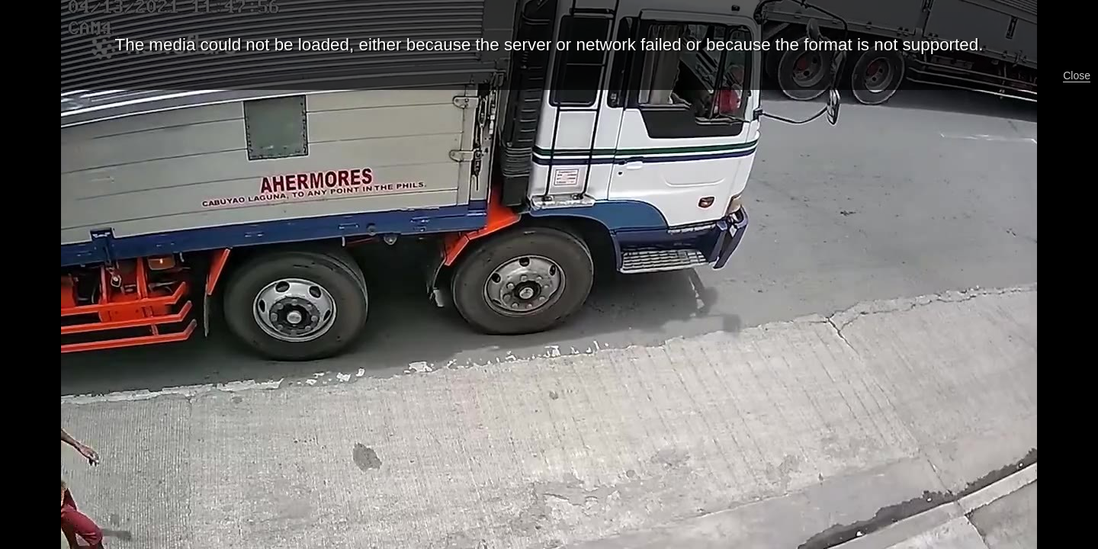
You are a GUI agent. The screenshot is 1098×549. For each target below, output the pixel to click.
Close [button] (1076, 75)
